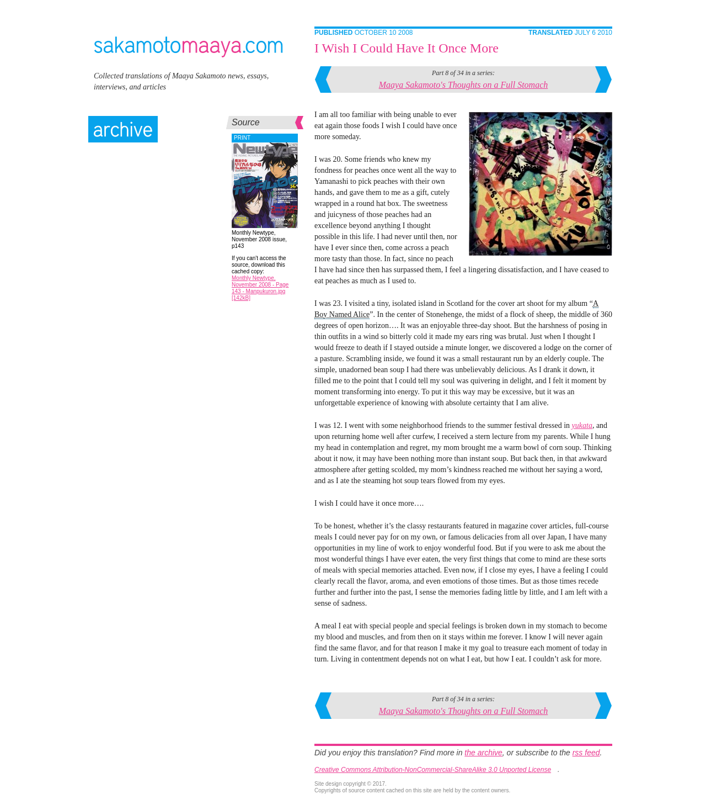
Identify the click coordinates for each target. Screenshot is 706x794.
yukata (582, 425)
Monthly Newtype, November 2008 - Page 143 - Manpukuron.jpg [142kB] (260, 288)
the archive (483, 752)
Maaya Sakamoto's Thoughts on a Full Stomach (463, 84)
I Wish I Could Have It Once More (406, 48)
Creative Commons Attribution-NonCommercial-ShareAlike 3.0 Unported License (432, 770)
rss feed (586, 752)
